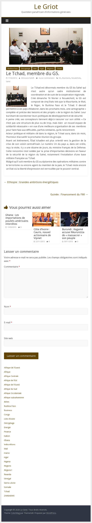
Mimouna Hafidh (28, 78)
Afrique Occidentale (12, 393)
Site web (8, 338)
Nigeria (7, 461)
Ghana (7, 440)
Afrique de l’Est (10, 380)
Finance (7, 431)
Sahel (8, 81)
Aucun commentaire (45, 78)
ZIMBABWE (9, 495)
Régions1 (8, 470)
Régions (50, 68)
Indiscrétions (9, 444)
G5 (60, 78)
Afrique (7, 372)
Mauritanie (66, 78)
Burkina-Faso (12, 68)
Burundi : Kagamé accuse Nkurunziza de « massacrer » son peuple (73, 234)
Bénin (6, 401)
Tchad (59, 68)
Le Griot (46, 6)
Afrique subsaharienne (14, 397)
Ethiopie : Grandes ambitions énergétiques (31, 182)
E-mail (8, 322)
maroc (7, 453)
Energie (7, 427)
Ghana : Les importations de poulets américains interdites (16, 219)
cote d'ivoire (9, 418)
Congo (7, 414)
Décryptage (25, 68)
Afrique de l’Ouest (12, 384)
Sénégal (7, 478)
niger (42, 68)
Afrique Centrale (11, 376)
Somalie (7, 487)
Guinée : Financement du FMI (69, 194)
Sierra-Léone (9, 483)
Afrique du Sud (10, 389)
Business (8, 410)
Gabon (7, 436)
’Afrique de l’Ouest (12, 367)
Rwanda (7, 474)
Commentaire (12, 266)
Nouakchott (76, 78)
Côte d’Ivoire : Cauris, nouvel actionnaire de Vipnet (42, 234)
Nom (7, 306)
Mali (35, 68)
